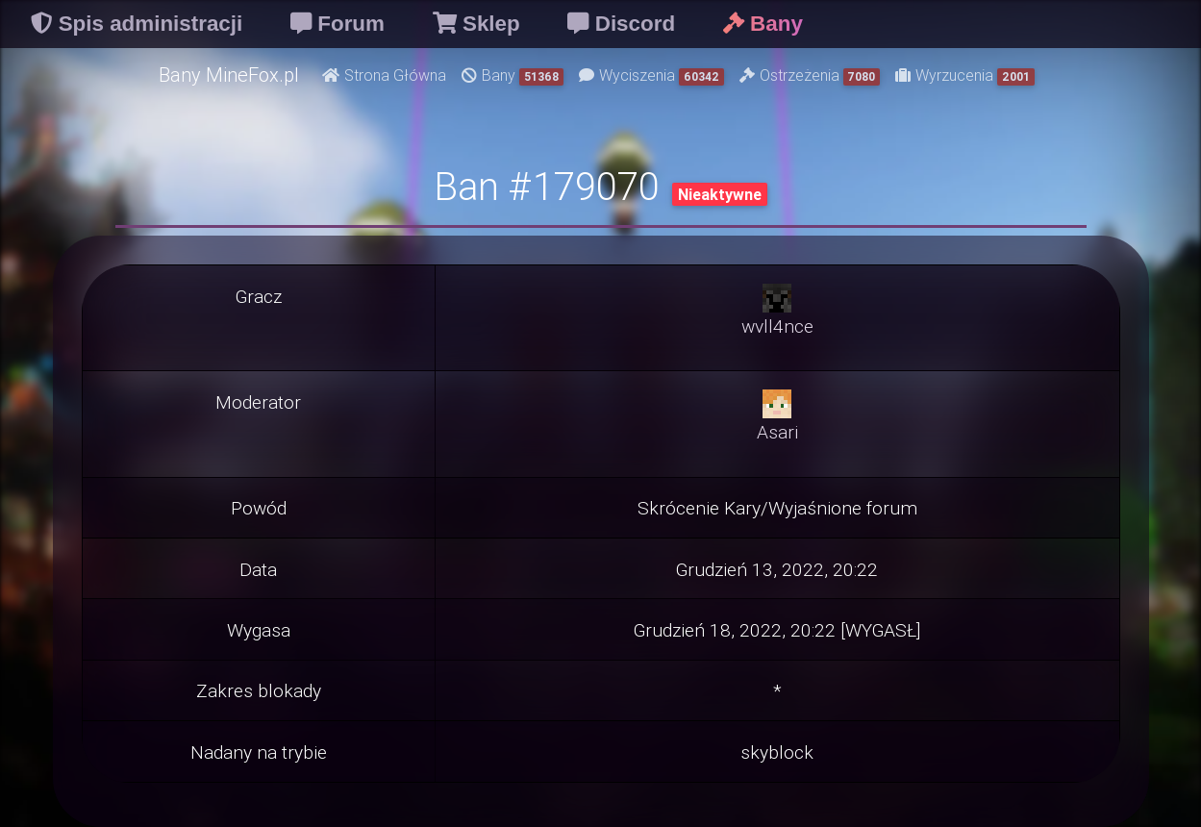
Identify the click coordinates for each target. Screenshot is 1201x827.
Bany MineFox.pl (229, 75)
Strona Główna (384, 75)
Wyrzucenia (965, 75)
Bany (512, 75)
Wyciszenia (651, 75)
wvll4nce (777, 326)
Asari (777, 431)
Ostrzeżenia (810, 75)
